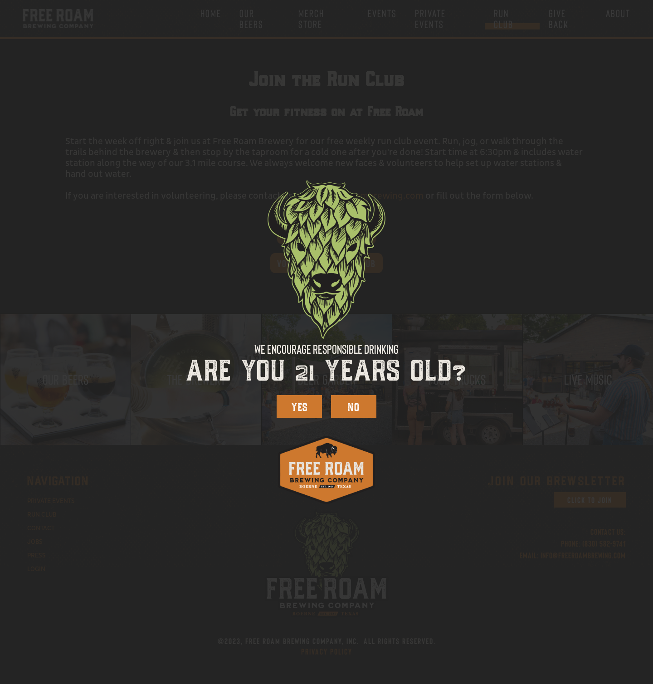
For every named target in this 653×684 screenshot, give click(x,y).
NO (354, 406)
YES (299, 406)
